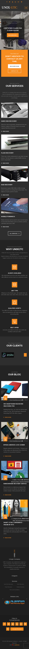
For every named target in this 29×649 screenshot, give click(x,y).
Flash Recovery (8, 587)
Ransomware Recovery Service (15, 483)
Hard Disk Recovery (8, 584)
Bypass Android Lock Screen (14, 445)
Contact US (14, 71)
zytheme (17, 645)
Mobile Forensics (20, 587)
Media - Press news (18, 479)
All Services (14, 233)
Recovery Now (14, 66)
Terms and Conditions (14, 589)
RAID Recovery (20, 584)
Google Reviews (16, 629)
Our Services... (12, 35)
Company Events (17, 518)
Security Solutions (24, 481)
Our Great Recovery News (16, 400)
